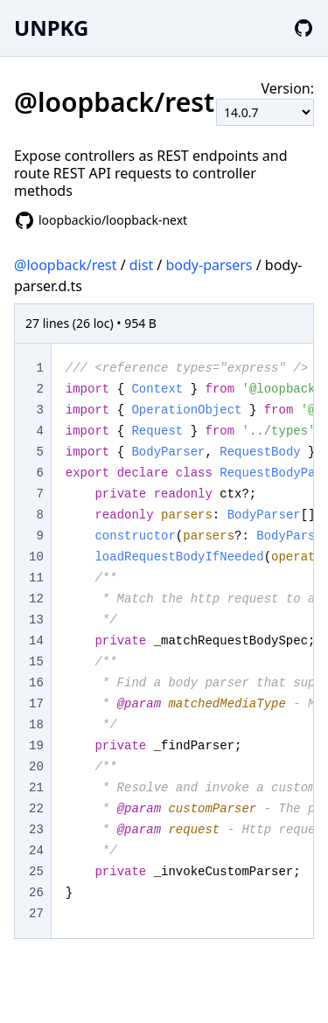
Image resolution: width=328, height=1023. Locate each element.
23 (36, 830)
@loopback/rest (65, 265)
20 (36, 767)
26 (36, 893)
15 (36, 662)
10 (36, 557)
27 (36, 914)
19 (36, 746)
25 (36, 872)
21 (36, 788)
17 (36, 704)
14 (36, 641)
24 (36, 851)
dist (141, 265)
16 (36, 683)
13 (36, 620)
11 (36, 578)
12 (36, 599)
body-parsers (208, 265)
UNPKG (51, 27)
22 (36, 809)
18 (36, 725)
